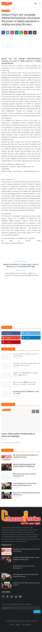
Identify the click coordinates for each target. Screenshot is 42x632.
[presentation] (33, 411)
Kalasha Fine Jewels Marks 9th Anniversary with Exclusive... (26, 494)
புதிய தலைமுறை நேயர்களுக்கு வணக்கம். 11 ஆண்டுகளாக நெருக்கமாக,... (26, 364)
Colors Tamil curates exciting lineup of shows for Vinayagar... (18, 435)
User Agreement (26, 624)
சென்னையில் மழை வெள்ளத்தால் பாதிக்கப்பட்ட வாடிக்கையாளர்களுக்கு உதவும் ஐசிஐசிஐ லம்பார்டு (21, 274)
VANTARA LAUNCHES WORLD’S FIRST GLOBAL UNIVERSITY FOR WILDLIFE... (24, 465)
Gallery (18, 624)
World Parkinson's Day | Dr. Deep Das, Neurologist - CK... (24, 475)
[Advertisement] (21, 302)
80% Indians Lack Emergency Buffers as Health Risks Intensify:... (25, 456)
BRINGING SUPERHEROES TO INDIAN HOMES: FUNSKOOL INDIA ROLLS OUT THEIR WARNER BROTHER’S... (21, 266)
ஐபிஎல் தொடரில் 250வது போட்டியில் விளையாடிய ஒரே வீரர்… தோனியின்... (24, 383)
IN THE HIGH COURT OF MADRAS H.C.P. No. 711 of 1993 (26, 392)
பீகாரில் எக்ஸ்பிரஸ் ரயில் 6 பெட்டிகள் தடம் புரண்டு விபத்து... (26, 355)
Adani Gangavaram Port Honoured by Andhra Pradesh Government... (24, 484)
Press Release (5, 10)
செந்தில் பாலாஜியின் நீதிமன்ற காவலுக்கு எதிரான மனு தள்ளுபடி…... (25, 373)
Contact (11, 624)
